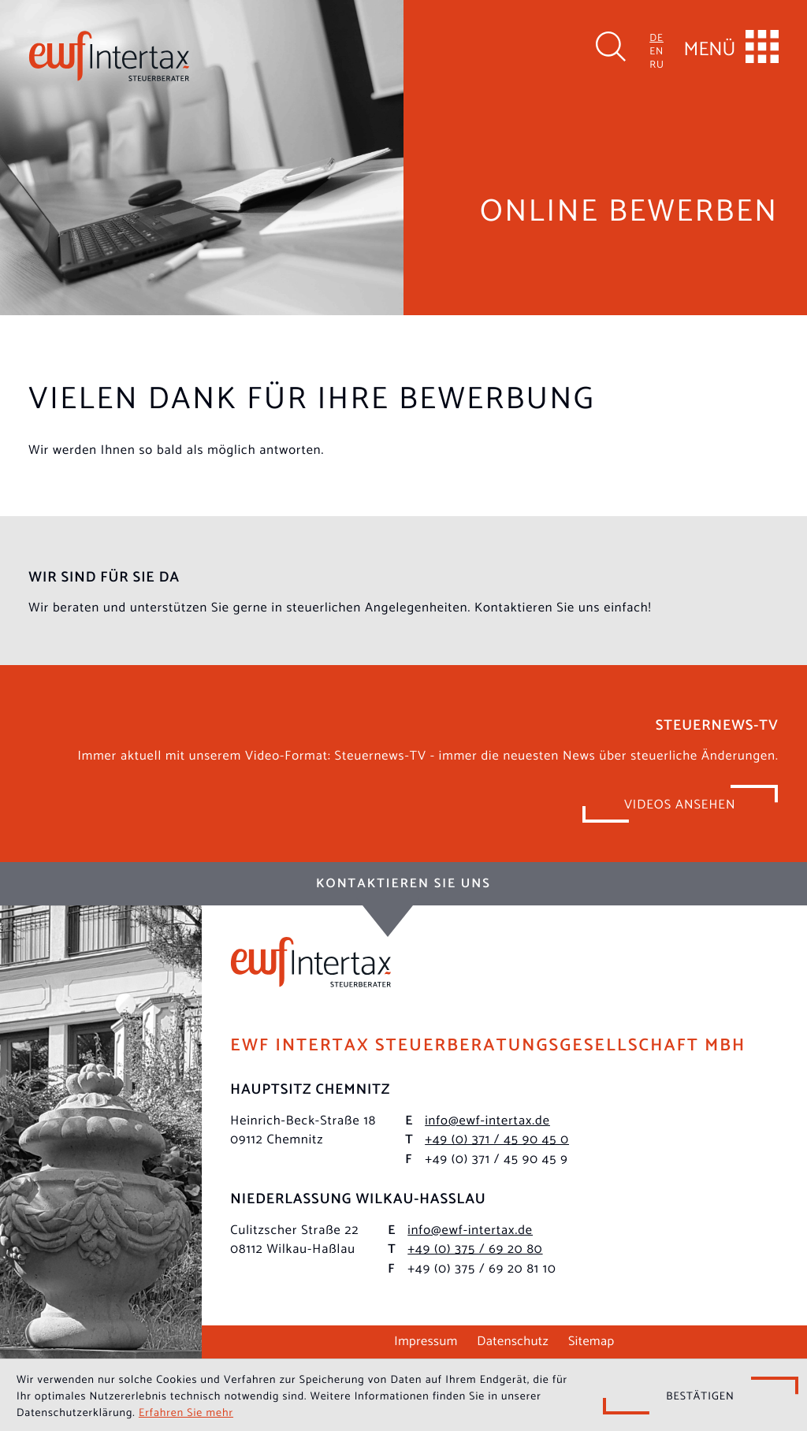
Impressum (425, 1339)
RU (656, 63)
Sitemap (591, 1339)
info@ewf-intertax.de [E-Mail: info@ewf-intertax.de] (487, 1119)
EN (656, 50)
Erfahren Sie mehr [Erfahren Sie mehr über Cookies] (186, 1411)
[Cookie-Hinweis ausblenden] (700, 1395)
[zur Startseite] (109, 56)
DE (656, 37)
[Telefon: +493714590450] (497, 1138)
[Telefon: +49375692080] (474, 1248)
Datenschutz (513, 1339)
